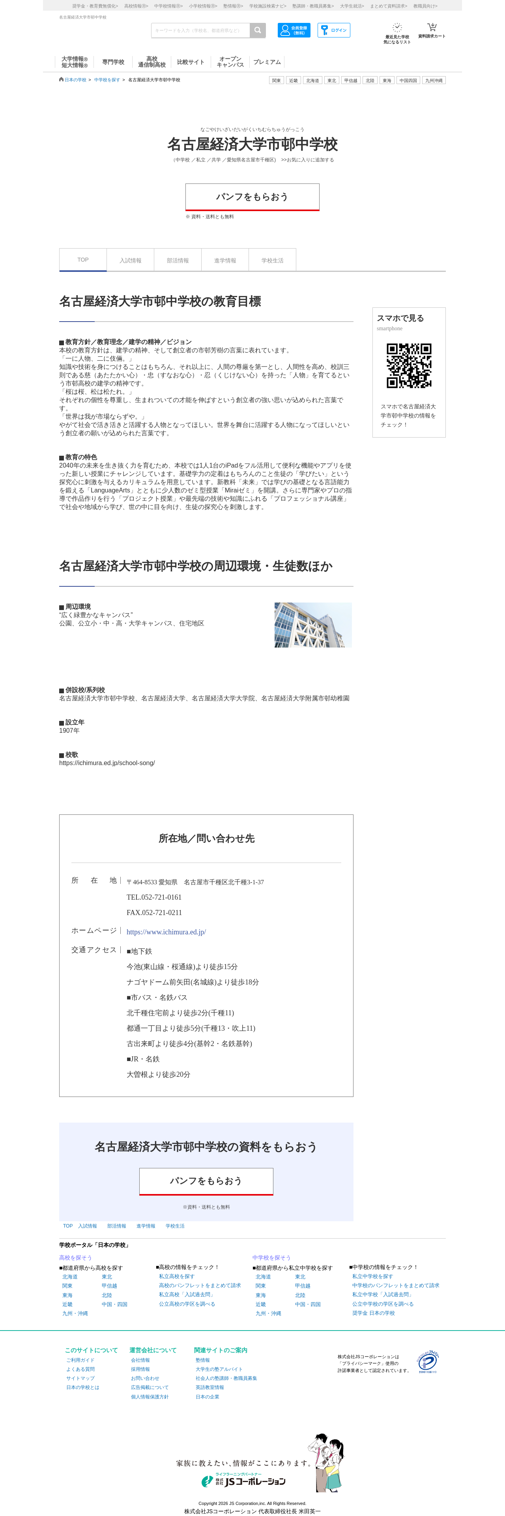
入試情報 (131, 260)
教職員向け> (425, 6)
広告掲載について (150, 1387)
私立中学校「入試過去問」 (383, 1294)
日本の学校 (75, 79)
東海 (67, 1295)
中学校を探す (107, 79)
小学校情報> (203, 6)
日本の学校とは (82, 1387)
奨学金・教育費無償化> (95, 6)
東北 (107, 1277)
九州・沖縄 (75, 1313)
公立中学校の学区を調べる (383, 1304)
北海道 (312, 80)
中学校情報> (168, 6)
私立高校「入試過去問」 (187, 1294)
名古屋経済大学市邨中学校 (252, 144)
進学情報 (225, 260)
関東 (67, 1286)
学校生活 (273, 260)
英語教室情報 (210, 1387)
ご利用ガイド (80, 1360)
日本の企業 (207, 1397)
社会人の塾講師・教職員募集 (226, 1378)
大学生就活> (352, 6)
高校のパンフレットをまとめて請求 (200, 1285)
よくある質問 (80, 1369)
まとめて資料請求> (388, 6)
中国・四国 (114, 1304)
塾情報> (233, 6)
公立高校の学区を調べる (187, 1304)
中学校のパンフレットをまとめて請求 (396, 1285)
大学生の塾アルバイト (219, 1369)
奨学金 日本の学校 (373, 1313)
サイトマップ (80, 1378)
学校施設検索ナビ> (267, 6)
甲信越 (109, 1286)
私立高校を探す (177, 1276)
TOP (83, 259)
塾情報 (203, 1360)
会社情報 (140, 1360)
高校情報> (136, 6)
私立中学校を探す (372, 1276)
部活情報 (178, 260)
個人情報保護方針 (150, 1397)
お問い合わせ (145, 1378)
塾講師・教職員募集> (313, 6)
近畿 (67, 1304)
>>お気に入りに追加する (307, 160)
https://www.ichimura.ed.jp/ (166, 932)
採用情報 (140, 1369)
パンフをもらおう (252, 197)
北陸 (107, 1295)
